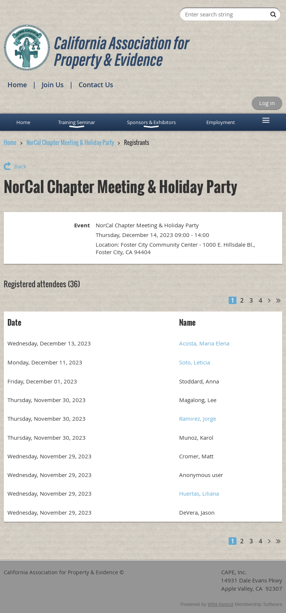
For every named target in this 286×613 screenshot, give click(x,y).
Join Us (53, 84)
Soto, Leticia (194, 362)
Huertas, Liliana (199, 493)
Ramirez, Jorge (197, 418)
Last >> (278, 300)
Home (17, 84)
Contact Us (96, 84)
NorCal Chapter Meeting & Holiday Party (70, 142)
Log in (267, 103)
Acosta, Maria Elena (204, 343)
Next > (269, 300)
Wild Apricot (220, 604)
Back (20, 166)
